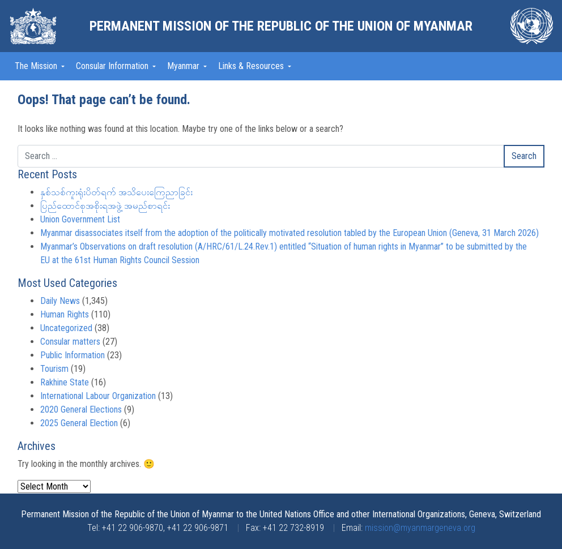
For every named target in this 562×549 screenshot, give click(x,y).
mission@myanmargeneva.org (420, 527)
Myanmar (184, 66)
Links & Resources (252, 66)
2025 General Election (79, 423)
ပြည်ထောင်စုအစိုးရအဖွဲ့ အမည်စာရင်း (105, 205)
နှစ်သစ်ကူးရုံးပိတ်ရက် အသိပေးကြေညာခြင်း (116, 192)
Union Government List (80, 219)
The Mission (37, 66)
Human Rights (64, 314)
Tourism (54, 368)
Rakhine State (64, 382)
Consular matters (70, 341)
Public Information (72, 355)
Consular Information (113, 66)
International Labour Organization (98, 396)
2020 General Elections (81, 409)
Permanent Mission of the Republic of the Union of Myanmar (281, 26)
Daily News (60, 300)
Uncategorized (66, 328)
